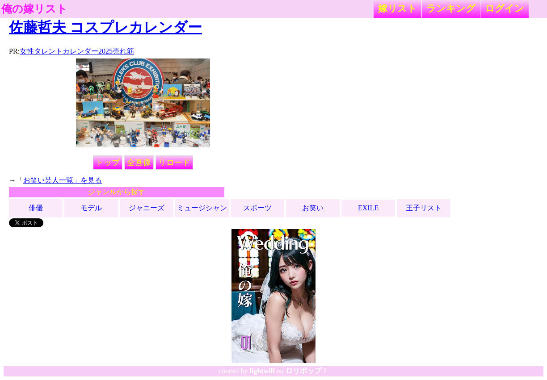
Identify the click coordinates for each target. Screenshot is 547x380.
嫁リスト (397, 8)
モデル (91, 208)
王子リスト (424, 208)
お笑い (313, 208)
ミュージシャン (202, 208)
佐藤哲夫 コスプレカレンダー (105, 27)
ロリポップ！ (307, 371)
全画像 (139, 162)
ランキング (450, 8)
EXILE (368, 208)
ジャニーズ (146, 208)
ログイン (504, 8)
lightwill (262, 371)
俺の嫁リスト (34, 9)
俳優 (36, 208)
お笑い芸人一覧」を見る (62, 180)
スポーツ (257, 208)
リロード (174, 162)
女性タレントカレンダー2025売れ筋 (77, 51)
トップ (108, 162)
